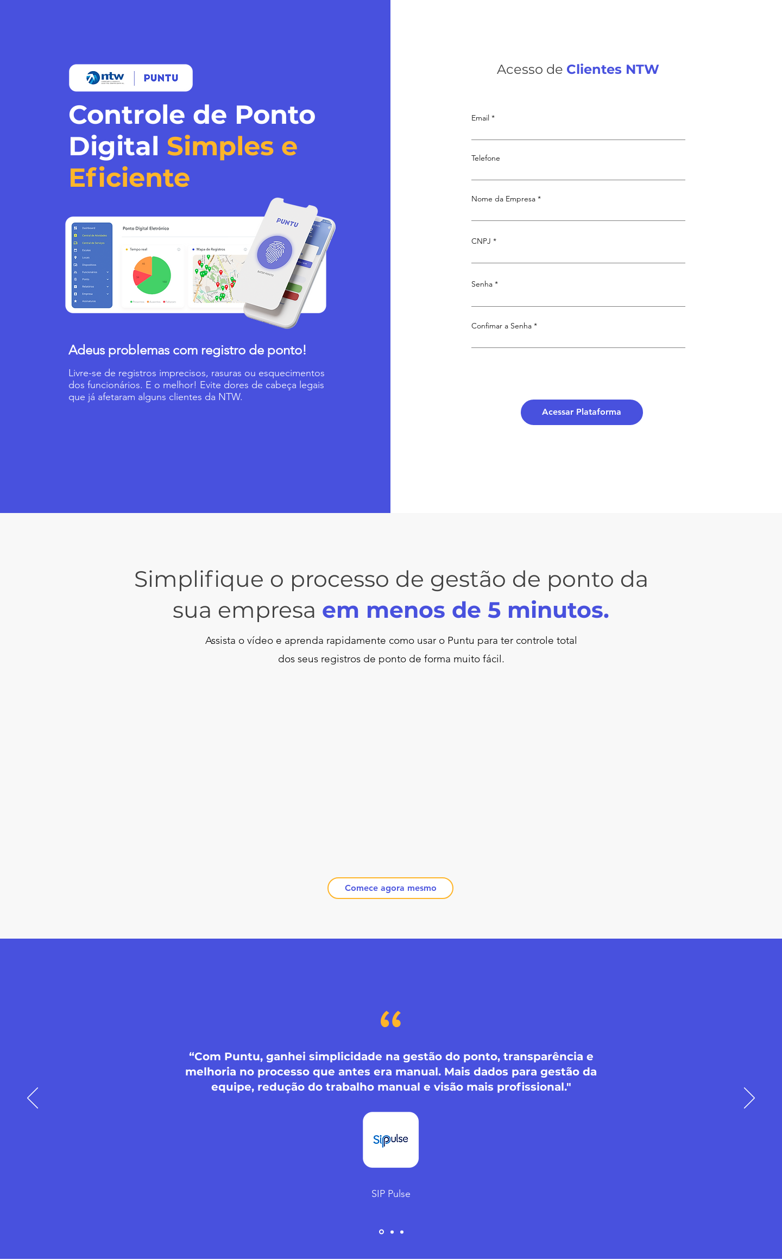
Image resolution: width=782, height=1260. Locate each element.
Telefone (485, 158)
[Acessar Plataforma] (582, 412)
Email (480, 118)
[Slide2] (392, 1231)
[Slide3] (401, 1231)
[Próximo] (749, 1098)
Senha (482, 284)
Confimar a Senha (501, 326)
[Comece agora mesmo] (390, 888)
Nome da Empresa (503, 198)
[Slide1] (381, 1232)
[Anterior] (32, 1098)
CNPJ (481, 241)
